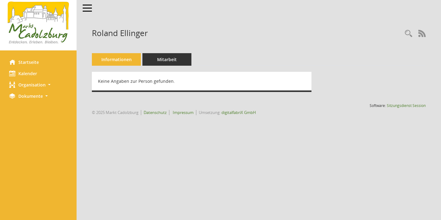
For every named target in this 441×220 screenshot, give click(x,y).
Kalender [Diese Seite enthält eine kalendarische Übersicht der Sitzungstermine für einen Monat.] (23, 73)
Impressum (183, 112)
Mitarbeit (167, 59)
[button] (38, 84)
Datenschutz (155, 112)
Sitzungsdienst (406, 105)
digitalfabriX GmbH (238, 112)
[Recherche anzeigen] (408, 34)
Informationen (116, 59)
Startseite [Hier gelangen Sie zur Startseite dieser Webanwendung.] (24, 62)
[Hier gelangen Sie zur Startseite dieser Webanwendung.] (38, 23)
